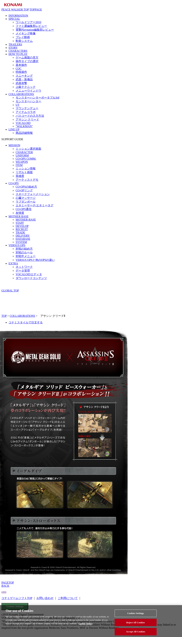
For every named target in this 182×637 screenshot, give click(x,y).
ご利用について (68, 598)
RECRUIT (22, 229)
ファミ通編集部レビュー (31, 25)
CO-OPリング (24, 190)
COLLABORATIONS (22, 315)
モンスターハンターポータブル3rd (37, 97)
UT (17, 104)
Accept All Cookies (135, 633)
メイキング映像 (26, 33)
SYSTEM (21, 242)
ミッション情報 (26, 168)
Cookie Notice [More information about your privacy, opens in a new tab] (85, 625)
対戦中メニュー (26, 256)
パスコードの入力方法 (30, 115)
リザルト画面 (24, 172)
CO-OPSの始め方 (26, 186)
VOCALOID (23, 123)
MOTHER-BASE (26, 219)
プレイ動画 (23, 37)
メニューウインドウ (28, 90)
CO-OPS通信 (23, 209)
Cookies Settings (14, 606)
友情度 (20, 212)
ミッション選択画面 (28, 148)
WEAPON (22, 161)
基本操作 (21, 64)
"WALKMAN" (24, 126)
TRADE (20, 232)
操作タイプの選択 (27, 61)
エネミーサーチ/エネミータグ (34, 205)
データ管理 (23, 270)
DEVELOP (22, 226)
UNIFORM (22, 155)
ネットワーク (24, 266)
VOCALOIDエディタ (29, 274)
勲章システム (24, 40)
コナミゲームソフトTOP (16, 598)
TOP (4, 315)
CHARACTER (24, 152)
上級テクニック (26, 86)
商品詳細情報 (24, 132)
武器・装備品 (24, 79)
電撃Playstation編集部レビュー (35, 29)
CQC (19, 68)
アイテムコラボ (26, 112)
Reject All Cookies (135, 624)
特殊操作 (21, 71)
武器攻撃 (21, 83)
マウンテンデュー (27, 108)
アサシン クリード (27, 119)
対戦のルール (24, 252)
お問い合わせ (44, 598)
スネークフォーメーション (33, 194)
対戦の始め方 (24, 248)
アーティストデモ (27, 179)
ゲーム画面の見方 (27, 57)
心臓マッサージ (26, 197)
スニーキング (24, 75)
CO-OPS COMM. (26, 158)
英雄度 (20, 175)
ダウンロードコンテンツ (31, 278)
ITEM (19, 165)
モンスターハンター (28, 101)
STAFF (20, 222)
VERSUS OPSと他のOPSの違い (35, 259)
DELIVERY (23, 235)
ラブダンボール (26, 201)
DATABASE (23, 238)
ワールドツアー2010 (28, 22)
